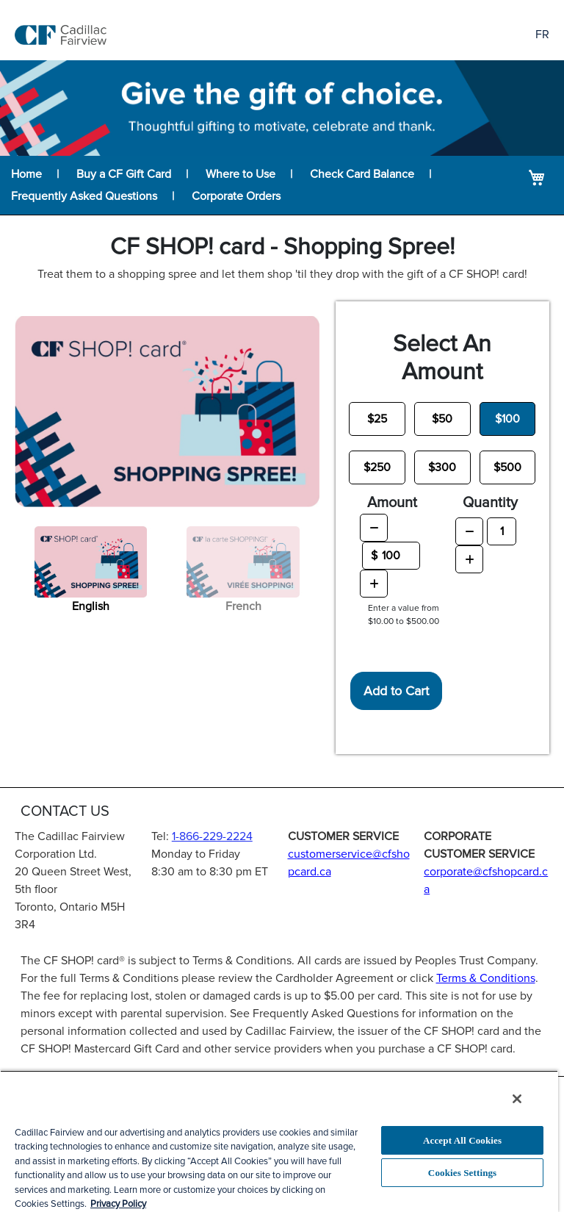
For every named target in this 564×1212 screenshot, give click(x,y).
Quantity (490, 503)
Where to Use (240, 174)
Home (26, 174)
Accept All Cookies (462, 1140)
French (243, 606)
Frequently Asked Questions (84, 196)
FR (542, 34)
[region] (279, 1141)
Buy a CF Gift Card (123, 174)
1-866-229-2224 (212, 836)
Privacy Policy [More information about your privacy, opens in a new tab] (118, 1204)
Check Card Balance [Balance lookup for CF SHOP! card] (362, 174)
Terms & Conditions (485, 978)
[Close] (517, 1099)
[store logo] (60, 35)
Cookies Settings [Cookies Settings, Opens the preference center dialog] (462, 1172)
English (90, 606)
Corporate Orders (236, 196)
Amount (392, 503)
